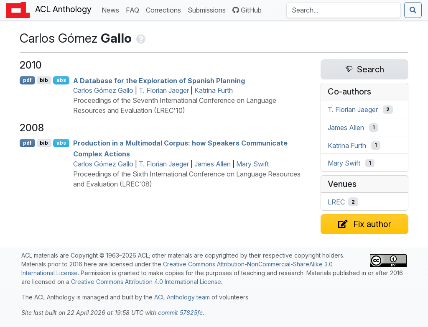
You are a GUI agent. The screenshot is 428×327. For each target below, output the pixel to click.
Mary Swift (252, 164)
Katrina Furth (213, 90)
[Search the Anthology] (343, 10)
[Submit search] (413, 10)
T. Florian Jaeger (164, 90)
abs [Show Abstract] (61, 80)
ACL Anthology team (182, 297)
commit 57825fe (180, 312)
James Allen (212, 164)
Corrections (165, 9)
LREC (336, 202)
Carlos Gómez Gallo (103, 90)
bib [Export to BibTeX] (44, 80)
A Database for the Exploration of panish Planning (159, 80)
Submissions (208, 9)
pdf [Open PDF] (27, 80)
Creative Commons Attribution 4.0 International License (146, 281)
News (112, 9)
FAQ (134, 9)
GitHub (247, 10)
